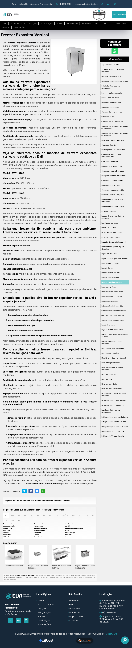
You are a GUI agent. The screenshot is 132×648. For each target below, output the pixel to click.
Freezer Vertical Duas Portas (112, 292)
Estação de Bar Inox (109, 211)
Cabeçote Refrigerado (110, 107)
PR (25, 515)
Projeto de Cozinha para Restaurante (110, 411)
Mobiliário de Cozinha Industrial (113, 358)
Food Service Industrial (110, 263)
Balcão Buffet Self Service (111, 76)
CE (57, 515)
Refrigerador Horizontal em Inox (113, 422)
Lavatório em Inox (108, 325)
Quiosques (107, 24)
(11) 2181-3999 (65, 4)
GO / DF (65, 515)
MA (12, 520)
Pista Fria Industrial (108, 374)
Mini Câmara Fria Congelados (113, 348)
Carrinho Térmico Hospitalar (112, 121)
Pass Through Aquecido (110, 363)
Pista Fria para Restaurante (111, 389)
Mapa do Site (76, 616)
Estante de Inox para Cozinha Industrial (112, 217)
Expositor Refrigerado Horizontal (113, 242)
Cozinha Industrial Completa (112, 195)
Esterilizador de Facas (109, 223)
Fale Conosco (119, 14)
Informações (19, 27)
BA (50, 515)
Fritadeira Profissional (109, 301)
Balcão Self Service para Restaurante (110, 87)
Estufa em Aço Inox (108, 228)
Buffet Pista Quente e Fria (111, 102)
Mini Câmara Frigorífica (110, 353)
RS (38, 515)
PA (6, 520)
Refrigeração (46, 24)
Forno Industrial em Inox (110, 273)
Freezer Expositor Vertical (111, 282)
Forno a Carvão (45, 604)
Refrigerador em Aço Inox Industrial (115, 417)
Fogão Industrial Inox (109, 254)
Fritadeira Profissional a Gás (112, 306)
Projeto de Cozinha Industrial (112, 405)
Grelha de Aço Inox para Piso (112, 320)
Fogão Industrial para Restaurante (114, 258)
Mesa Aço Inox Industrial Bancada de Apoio (114, 335)
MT (80, 515)
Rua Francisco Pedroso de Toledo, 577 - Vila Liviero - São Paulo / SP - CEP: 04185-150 (112, 604)
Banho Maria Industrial (110, 98)
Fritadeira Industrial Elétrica (111, 296)
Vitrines (41, 616)
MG (12, 515)
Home (4, 24)
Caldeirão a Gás (107, 117)
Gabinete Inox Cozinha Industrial (113, 311)
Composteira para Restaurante (113, 176)
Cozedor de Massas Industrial (112, 190)
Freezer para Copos (109, 287)
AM (86, 515)
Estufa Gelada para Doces (111, 232)
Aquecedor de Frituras (110, 65)
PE (44, 515)
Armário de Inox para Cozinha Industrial (112, 70)
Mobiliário (86, 24)
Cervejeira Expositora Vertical (112, 140)
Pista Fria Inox (106, 379)
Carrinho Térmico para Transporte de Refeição (114, 134)
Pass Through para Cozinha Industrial (112, 368)
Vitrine (60, 24)
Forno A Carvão (107, 268)
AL (19, 520)
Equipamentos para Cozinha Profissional (112, 200)
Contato (6, 27)
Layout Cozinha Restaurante (112, 330)
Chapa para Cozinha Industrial (113, 150)
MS (73, 515)
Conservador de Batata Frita (112, 180)
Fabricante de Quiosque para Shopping (112, 248)
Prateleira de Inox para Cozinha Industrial (113, 394)
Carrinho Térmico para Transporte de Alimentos (114, 127)
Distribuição (72, 24)
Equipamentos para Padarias (112, 206)
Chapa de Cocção (108, 145)
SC (32, 515)
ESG (97, 24)
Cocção (32, 24)
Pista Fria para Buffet (109, 384)
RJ (6, 515)
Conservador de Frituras (110, 185)
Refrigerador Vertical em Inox (112, 431)
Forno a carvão (18, 24)
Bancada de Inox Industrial (111, 93)
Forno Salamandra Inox (110, 277)
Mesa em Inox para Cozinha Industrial (112, 342)
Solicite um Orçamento (114, 43)
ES (19, 515)
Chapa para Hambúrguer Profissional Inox (111, 155)
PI (92, 515)
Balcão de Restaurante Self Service (114, 81)
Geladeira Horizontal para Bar (112, 315)
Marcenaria (121, 24)
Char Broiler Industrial (14, 566)
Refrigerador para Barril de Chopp (114, 426)
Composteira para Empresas (112, 171)
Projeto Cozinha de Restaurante (113, 400)
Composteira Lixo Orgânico (111, 166)
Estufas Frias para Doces (110, 237)
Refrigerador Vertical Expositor (113, 436)
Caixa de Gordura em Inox (111, 112)
